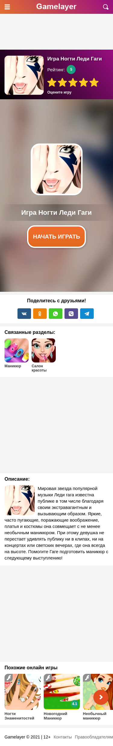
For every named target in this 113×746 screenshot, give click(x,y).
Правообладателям (94, 737)
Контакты (63, 737)
